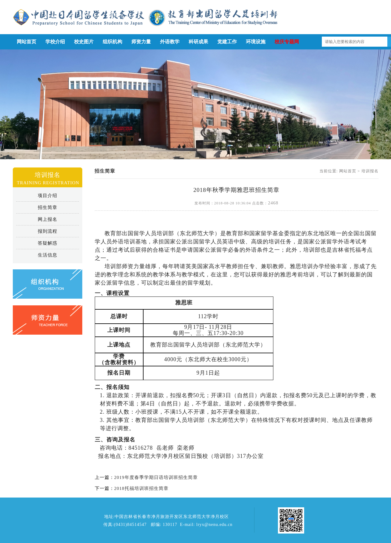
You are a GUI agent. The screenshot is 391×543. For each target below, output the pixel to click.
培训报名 (370, 171)
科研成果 (198, 41)
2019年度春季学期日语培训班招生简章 (156, 477)
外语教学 (170, 41)
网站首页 (26, 41)
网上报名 (47, 219)
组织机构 (112, 41)
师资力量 (141, 41)
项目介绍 (47, 195)
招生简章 (47, 207)
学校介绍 (55, 41)
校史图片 (84, 41)
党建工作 (227, 41)
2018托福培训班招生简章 (141, 488)
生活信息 (47, 255)
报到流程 (47, 231)
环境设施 (255, 41)
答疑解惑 (47, 243)
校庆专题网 (287, 41)
